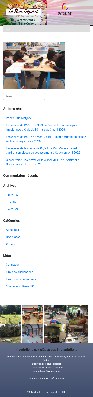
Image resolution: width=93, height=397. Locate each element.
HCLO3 (62, 392)
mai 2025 (12, 202)
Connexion (13, 264)
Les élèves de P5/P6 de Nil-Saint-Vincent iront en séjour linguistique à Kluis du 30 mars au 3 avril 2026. (41, 127)
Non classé (13, 237)
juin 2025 (12, 195)
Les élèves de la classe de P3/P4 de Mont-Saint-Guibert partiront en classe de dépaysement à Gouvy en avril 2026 (43, 150)
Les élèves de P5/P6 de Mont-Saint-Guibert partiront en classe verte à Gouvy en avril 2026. (46, 139)
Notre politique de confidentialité (46, 378)
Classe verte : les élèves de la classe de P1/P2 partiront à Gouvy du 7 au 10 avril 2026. (42, 162)
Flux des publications (19, 272)
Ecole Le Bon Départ (46, 392)
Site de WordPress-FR (20, 286)
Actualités (12, 229)
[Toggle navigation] (8, 28)
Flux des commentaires (21, 279)
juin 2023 (12, 209)
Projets (10, 244)
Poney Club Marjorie (19, 118)
